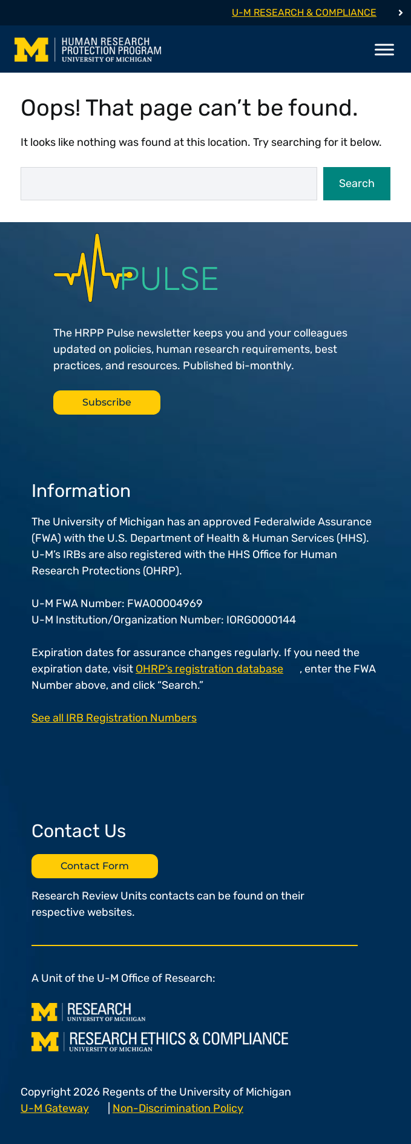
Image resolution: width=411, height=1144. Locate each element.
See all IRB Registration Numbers (114, 718)
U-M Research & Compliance (304, 12)
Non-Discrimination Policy (178, 1108)
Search (357, 183)
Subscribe (106, 402)
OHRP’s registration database (209, 669)
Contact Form (95, 866)
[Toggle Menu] (384, 49)
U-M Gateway (55, 1108)
